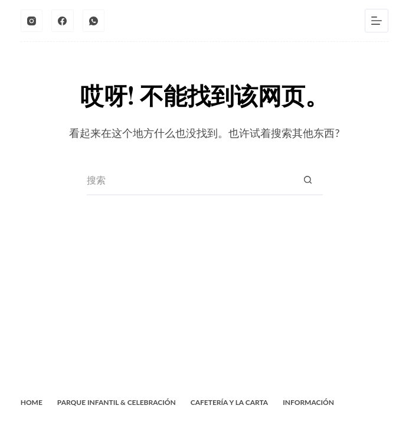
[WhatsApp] (94, 20)
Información (308, 402)
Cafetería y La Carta (229, 402)
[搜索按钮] (308, 180)
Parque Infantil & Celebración (116, 402)
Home (31, 402)
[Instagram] (32, 20)
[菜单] (376, 20)
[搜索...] (190, 180)
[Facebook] (62, 20)
